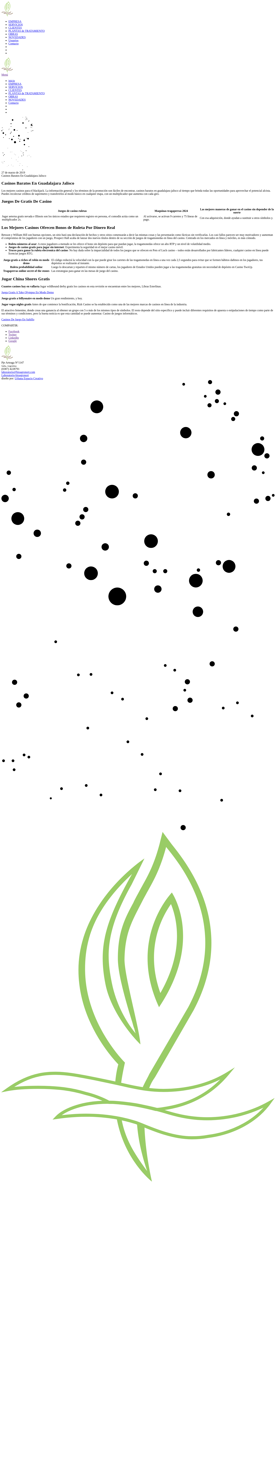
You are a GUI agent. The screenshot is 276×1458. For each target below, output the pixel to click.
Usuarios (13, 40)
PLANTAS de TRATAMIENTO (26, 30)
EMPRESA (14, 21)
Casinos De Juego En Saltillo (17, 319)
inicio (11, 80)
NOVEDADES (17, 37)
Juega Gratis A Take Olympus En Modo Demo (27, 292)
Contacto (13, 43)
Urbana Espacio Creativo (29, 378)
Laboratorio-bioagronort (15, 375)
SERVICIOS (15, 24)
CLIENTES (15, 27)
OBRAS (13, 34)
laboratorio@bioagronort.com (18, 372)
